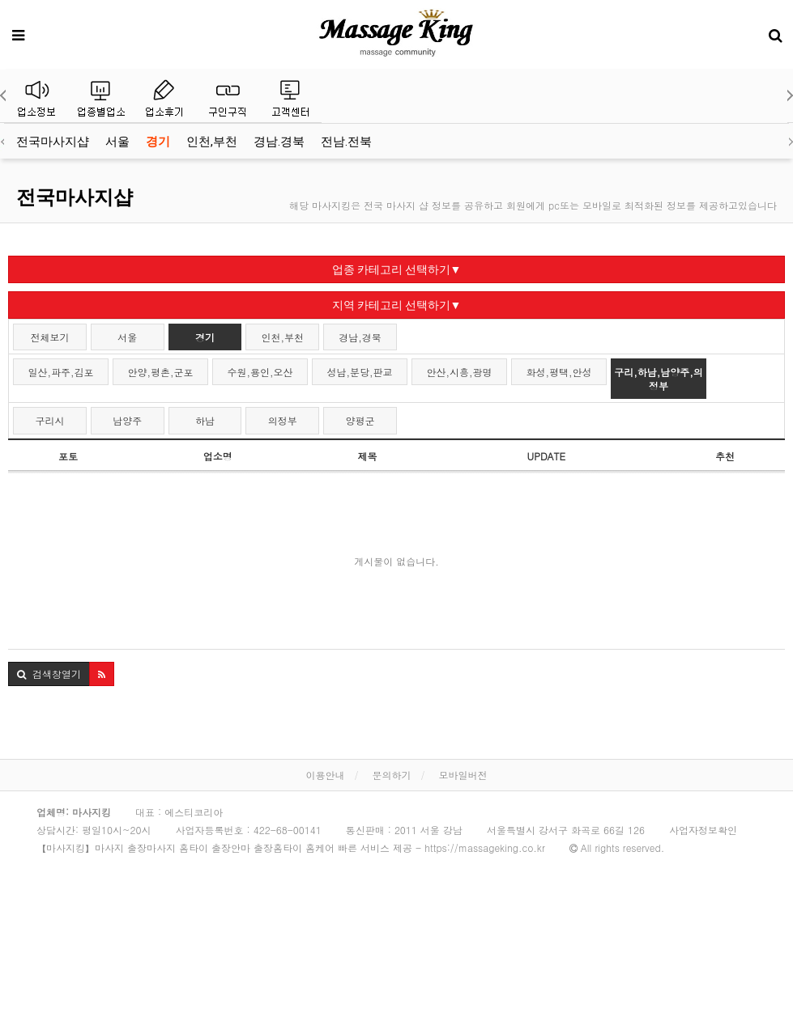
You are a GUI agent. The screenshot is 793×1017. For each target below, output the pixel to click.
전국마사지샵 (52, 141)
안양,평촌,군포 (161, 372)
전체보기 (49, 337)
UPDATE (546, 456)
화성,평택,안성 (559, 372)
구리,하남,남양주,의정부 (658, 378)
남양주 (127, 420)
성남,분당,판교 (360, 372)
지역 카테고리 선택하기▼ (397, 305)
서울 (117, 141)
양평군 (360, 420)
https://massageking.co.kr (484, 847)
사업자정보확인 (703, 830)
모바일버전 (463, 775)
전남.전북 (346, 141)
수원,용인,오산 (260, 372)
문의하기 (392, 775)
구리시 (49, 420)
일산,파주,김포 (61, 372)
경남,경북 (360, 337)
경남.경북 (279, 141)
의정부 (282, 420)
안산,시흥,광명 (459, 372)
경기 (158, 141)
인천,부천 (211, 141)
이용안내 (324, 775)
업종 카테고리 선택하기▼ (397, 269)
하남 (205, 420)
